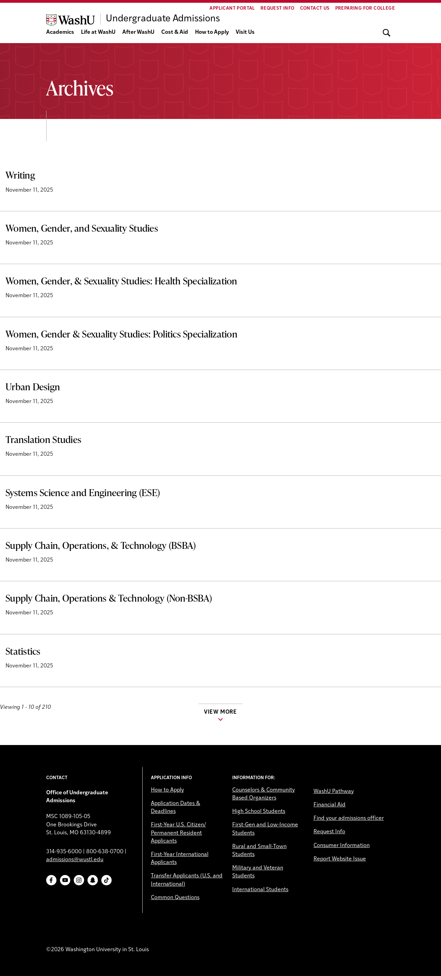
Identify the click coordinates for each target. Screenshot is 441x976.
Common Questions (175, 897)
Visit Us (245, 32)
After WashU (138, 32)
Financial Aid (330, 805)
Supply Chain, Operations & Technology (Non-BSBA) (109, 597)
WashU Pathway (334, 791)
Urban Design (33, 386)
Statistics (23, 650)
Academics (60, 32)
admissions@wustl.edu (74, 860)
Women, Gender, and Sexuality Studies (82, 227)
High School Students (258, 811)
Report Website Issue (340, 859)
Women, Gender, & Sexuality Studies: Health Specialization (121, 280)
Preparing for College (365, 8)
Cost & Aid (174, 32)
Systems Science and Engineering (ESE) (83, 492)
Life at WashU (98, 32)
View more (220, 712)
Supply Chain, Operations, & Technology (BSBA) (101, 545)
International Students (260, 890)
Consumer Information (342, 845)
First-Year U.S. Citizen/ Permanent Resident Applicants (178, 833)
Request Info (277, 8)
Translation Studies (43, 439)
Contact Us (315, 8)
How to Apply (212, 32)
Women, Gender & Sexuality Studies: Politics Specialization (121, 333)
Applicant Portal (232, 8)
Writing (20, 174)
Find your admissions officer (349, 818)
